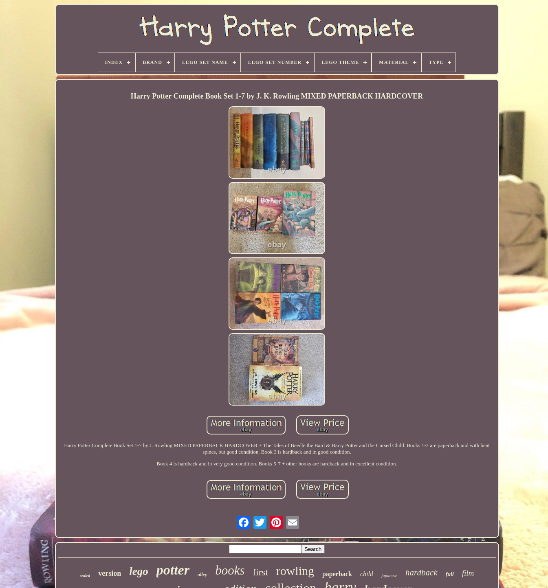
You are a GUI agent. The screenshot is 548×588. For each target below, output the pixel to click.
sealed (85, 575)
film (468, 573)
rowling (295, 570)
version (109, 573)
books (229, 570)
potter (172, 569)
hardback (421, 572)
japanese (389, 575)
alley (202, 574)
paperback (337, 573)
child (366, 573)
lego (138, 571)
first (260, 572)
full (450, 574)
